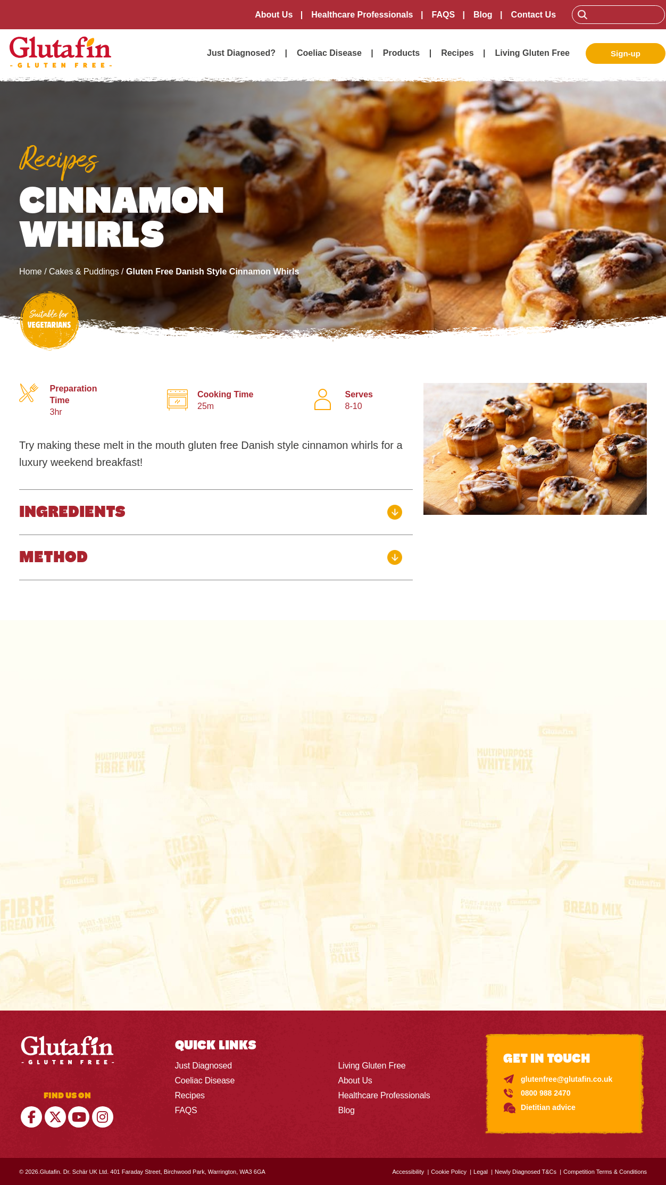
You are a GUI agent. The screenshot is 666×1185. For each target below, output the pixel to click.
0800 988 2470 (545, 1092)
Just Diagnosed (203, 1065)
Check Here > (332, 942)
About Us (274, 14)
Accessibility (408, 1171)
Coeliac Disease (329, 52)
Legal (480, 1171)
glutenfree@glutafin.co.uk (566, 1078)
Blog (483, 14)
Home (30, 271)
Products (401, 52)
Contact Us (534, 14)
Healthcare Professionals (362, 14)
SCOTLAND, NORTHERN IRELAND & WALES (359, 849)
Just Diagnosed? (241, 52)
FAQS (443, 14)
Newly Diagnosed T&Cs (525, 1171)
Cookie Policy (449, 1171)
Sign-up (625, 53)
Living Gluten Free (532, 52)
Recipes (457, 52)
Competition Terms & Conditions (605, 1171)
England (238, 849)
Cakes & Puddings (84, 271)
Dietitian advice (548, 1107)
